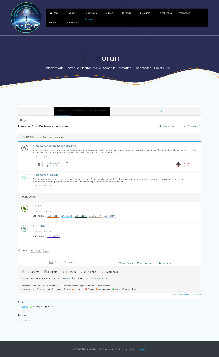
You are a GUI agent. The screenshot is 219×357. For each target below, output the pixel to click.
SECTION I (53, 215)
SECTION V (110, 215)
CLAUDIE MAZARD (60, 278)
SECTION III (81, 215)
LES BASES (54, 235)
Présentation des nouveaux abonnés (54, 145)
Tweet (24, 306)
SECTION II (67, 215)
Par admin (187, 163)
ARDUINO (39, 225)
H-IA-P (141, 349)
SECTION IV (95, 215)
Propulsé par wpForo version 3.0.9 (186, 294)
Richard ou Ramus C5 (57, 163)
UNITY (37, 205)
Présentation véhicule (45, 174)
